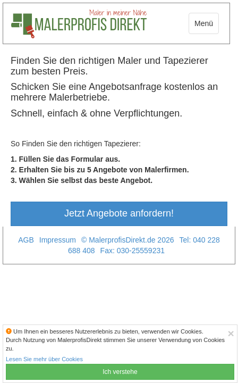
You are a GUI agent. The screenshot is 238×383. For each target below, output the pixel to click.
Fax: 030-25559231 (132, 250)
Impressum (57, 240)
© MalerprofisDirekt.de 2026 (127, 240)
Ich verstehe (120, 372)
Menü (203, 23)
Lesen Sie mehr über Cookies (44, 359)
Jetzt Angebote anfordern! (119, 213)
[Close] (231, 333)
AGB (26, 240)
